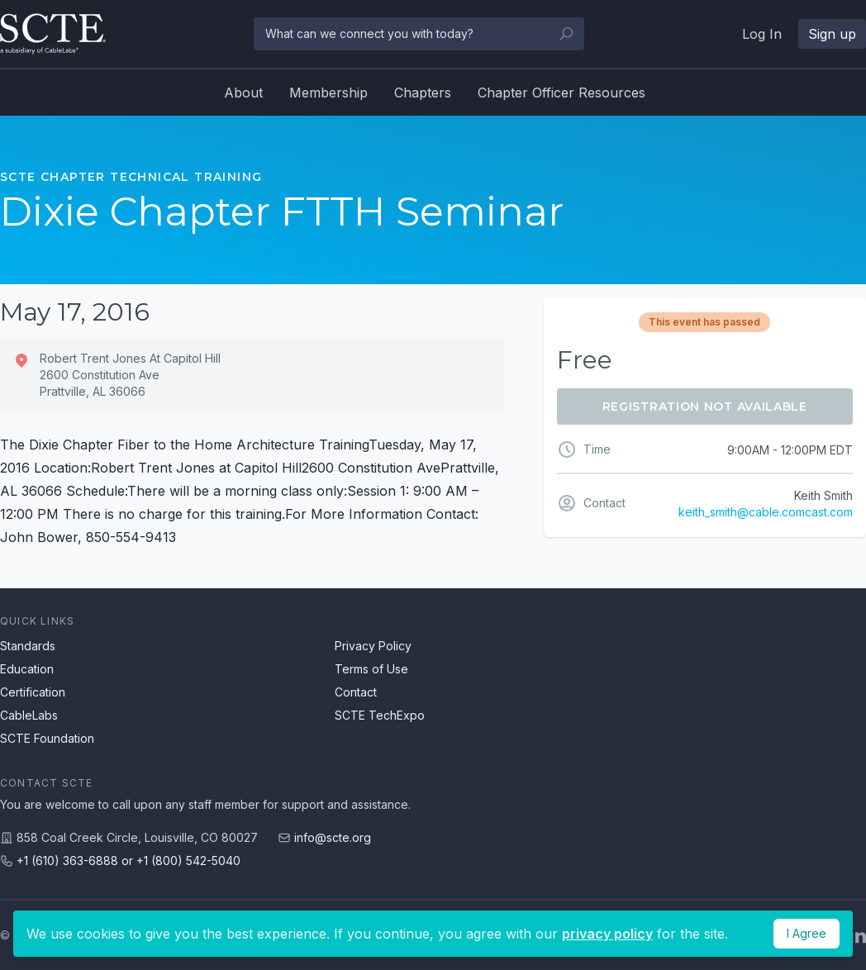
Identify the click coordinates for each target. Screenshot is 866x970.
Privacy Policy (373, 646)
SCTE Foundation (47, 738)
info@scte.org (332, 837)
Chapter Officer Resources (561, 92)
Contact (356, 692)
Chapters (422, 92)
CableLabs (29, 715)
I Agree (806, 933)
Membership (328, 92)
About (243, 92)
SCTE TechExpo (380, 715)
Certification (32, 692)
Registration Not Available (704, 406)
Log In (762, 34)
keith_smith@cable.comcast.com (765, 512)
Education (27, 669)
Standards (27, 646)
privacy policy (607, 933)
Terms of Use (371, 669)
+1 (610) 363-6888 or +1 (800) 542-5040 (128, 861)
